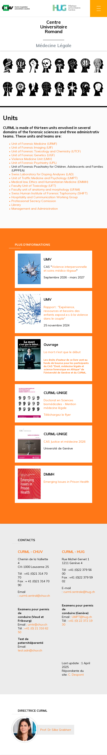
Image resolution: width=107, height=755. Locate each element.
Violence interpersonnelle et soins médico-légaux (65, 268)
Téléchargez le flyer (57, 415)
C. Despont (76, 674)
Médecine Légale (53, 45)
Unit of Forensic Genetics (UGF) (33, 155)
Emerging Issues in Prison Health (66, 482)
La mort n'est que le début (62, 352)
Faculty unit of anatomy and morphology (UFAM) (45, 189)
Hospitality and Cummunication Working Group (44, 197)
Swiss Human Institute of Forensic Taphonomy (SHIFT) (49, 193)
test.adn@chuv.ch (30, 650)
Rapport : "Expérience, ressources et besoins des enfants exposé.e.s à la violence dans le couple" (66, 312)
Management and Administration (34, 209)
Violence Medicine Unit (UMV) (31, 159)
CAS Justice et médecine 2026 (64, 441)
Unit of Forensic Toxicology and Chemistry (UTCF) (46, 151)
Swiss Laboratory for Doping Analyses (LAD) (42, 174)
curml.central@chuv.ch (34, 596)
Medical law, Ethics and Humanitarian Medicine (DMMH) (49, 182)
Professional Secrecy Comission (33, 201)
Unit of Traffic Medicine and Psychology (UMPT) (44, 178)
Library (16, 205)
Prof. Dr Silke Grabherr (55, 730)
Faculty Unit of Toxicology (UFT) (33, 186)
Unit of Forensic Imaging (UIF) (32, 147)
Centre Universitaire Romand (53, 26)
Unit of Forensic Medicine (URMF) (34, 144)
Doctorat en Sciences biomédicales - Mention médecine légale (60, 404)
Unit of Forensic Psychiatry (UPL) (34, 163)
